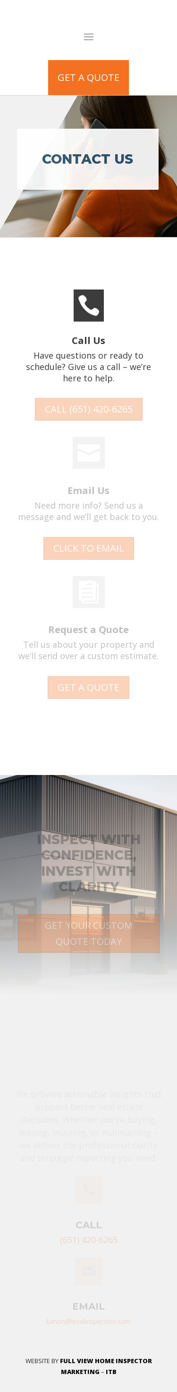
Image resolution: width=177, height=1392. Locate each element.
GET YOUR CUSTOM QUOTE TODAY (89, 933)
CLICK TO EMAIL (88, 548)
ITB (111, 1371)
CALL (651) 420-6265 (89, 409)
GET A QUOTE (88, 77)
